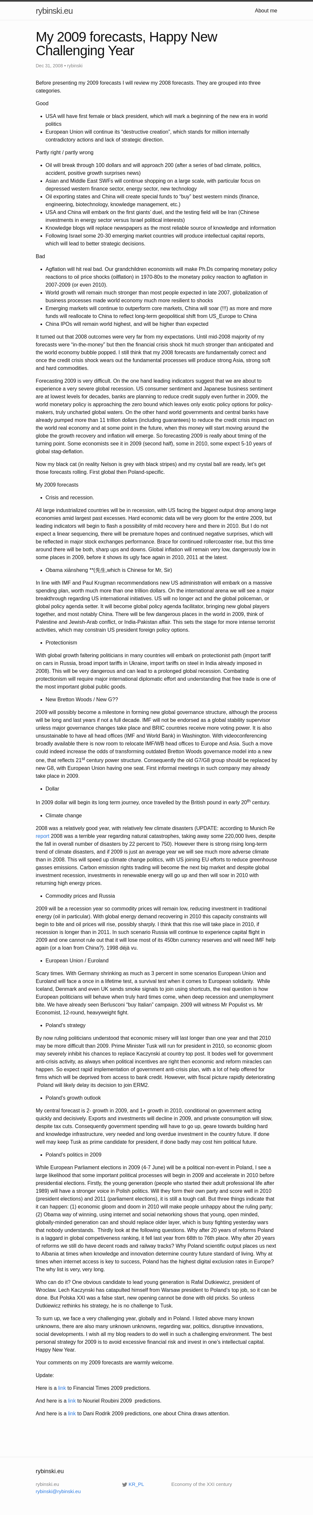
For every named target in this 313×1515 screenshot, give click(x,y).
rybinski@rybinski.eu (58, 1491)
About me (266, 10)
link (62, 1388)
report (43, 836)
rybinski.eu (54, 11)
